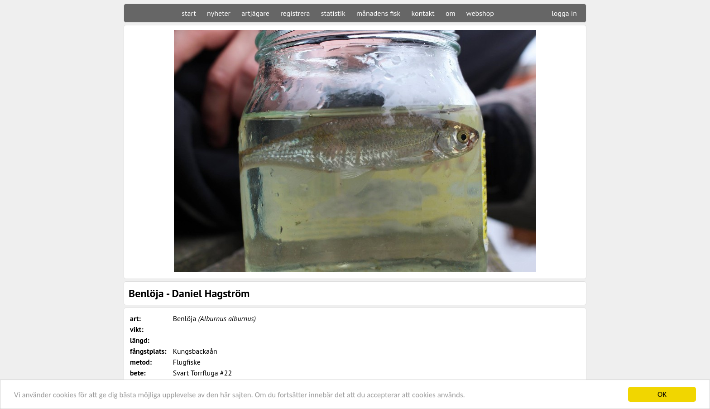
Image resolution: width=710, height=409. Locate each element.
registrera (295, 13)
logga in (564, 13)
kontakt (422, 13)
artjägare (255, 13)
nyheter (218, 13)
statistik (333, 13)
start (189, 13)
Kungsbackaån (195, 351)
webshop (480, 13)
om (451, 13)
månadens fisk (378, 13)
